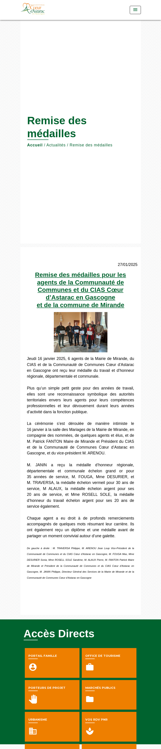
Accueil (35, 145)
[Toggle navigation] (135, 10)
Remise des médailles (91, 145)
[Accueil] (37, 10)
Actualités (56, 145)
